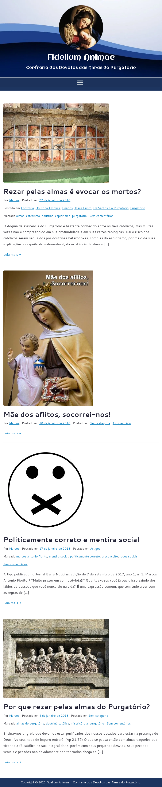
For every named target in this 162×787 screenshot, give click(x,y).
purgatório (79, 216)
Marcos (14, 200)
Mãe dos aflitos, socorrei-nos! (57, 414)
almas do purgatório (30, 723)
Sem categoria (100, 423)
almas (20, 216)
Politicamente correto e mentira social (71, 539)
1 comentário (122, 423)
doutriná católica (57, 723)
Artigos (95, 548)
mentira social (58, 556)
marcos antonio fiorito (31, 556)
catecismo (33, 216)
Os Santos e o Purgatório (111, 208)
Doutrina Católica (48, 208)
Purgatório (137, 208)
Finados (67, 208)
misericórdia (79, 723)
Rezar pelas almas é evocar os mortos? (72, 191)
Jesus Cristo (83, 208)
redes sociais (129, 556)
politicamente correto (85, 556)
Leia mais (12, 254)
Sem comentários (101, 216)
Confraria (27, 208)
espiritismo (62, 216)
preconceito (110, 556)
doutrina (47, 216)
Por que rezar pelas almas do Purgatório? (76, 706)
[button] (80, 82)
